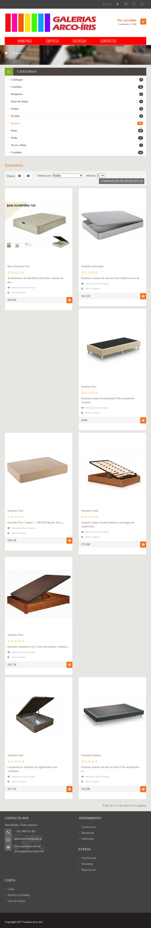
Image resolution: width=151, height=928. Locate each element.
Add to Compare (18, 292)
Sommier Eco (88, 386)
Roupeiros (77, 94)
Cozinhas (77, 152)
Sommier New (15, 634)
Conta (11, 889)
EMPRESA (52, 40)
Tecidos (77, 116)
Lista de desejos (16, 900)
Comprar (69, 300)
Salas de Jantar (77, 101)
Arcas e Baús (77, 145)
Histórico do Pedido (19, 895)
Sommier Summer (91, 755)
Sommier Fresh (89, 510)
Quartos (77, 123)
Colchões (77, 87)
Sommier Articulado (92, 266)
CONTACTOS (108, 40)
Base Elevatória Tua (18, 266)
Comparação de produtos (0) (121, 181)
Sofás (77, 138)
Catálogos (77, 79)
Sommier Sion (15, 755)
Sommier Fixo (15, 510)
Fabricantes (87, 838)
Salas (77, 130)
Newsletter (87, 863)
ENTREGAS (80, 40)
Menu (107, 4)
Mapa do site (88, 869)
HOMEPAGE (24, 40)
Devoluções (87, 832)
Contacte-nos (88, 826)
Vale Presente (88, 858)
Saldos (77, 109)
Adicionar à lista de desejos (23, 287)
